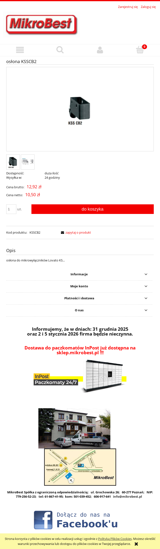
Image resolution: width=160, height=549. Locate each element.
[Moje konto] (100, 50)
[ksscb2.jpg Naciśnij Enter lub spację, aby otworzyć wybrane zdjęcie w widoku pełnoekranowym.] (80, 109)
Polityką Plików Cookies (115, 539)
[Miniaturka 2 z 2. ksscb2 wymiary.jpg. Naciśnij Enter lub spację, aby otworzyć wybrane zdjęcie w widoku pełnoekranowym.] (27, 162)
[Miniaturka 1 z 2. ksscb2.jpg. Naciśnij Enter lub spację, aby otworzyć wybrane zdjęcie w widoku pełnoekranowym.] (13, 162)
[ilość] (11, 209)
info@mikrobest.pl (127, 496)
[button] (20, 50)
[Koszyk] (140, 49)
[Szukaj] (60, 49)
